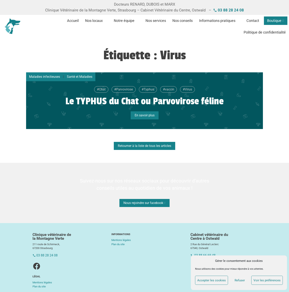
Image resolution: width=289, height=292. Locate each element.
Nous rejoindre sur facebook (143, 203)
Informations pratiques (217, 21)
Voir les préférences (267, 280)
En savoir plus (145, 115)
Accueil (73, 21)
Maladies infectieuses (44, 77)
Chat (102, 89)
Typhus (149, 89)
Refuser (240, 280)
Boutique (274, 21)
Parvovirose (124, 89)
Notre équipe (124, 21)
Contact (252, 21)
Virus (188, 89)
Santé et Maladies (79, 77)
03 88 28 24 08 (47, 255)
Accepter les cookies (211, 280)
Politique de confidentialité (265, 32)
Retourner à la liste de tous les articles (144, 146)
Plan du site (39, 286)
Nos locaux (94, 21)
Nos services (156, 21)
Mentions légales (42, 282)
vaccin (169, 89)
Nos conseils (182, 21)
